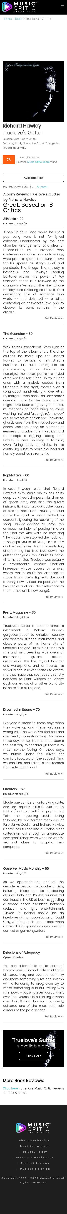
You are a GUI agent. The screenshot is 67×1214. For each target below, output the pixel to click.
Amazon (42, 186)
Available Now (33, 178)
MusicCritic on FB (35, 1169)
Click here (10, 1088)
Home (7, 18)
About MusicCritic (34, 1140)
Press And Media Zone (35, 1157)
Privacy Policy (35, 1151)
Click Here (33, 1056)
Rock (18, 18)
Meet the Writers (35, 1146)
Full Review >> (54, 318)
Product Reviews (35, 1163)
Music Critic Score (38, 162)
